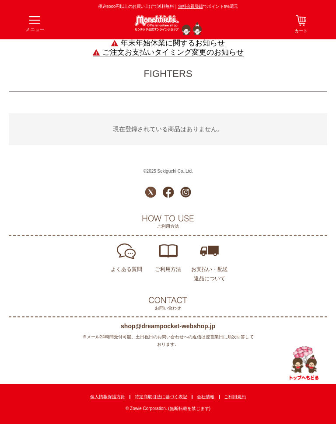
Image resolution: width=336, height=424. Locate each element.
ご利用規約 (235, 396)
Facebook (168, 192)
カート (301, 30)
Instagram (185, 192)
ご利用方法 (168, 269)
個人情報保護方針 (107, 396)
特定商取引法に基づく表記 (161, 396)
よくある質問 (126, 269)
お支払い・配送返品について (209, 274)
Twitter (150, 192)
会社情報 (205, 396)
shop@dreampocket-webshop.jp (168, 326)
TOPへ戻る (304, 363)
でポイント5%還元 (208, 6)
